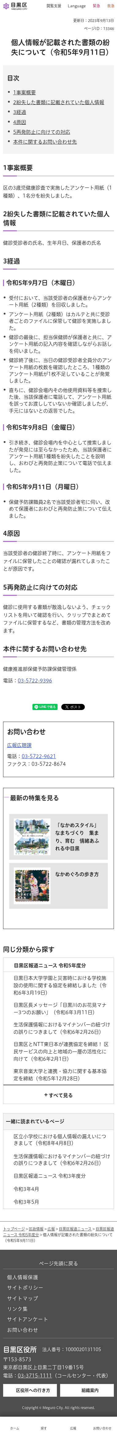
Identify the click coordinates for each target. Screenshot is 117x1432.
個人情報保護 (22, 1277)
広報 (51, 1229)
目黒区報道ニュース (75, 1229)
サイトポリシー (25, 1287)
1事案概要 (24, 92)
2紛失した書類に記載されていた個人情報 (58, 102)
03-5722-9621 (39, 756)
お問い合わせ (22, 1330)
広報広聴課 (19, 745)
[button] (51, 6)
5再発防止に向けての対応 (41, 132)
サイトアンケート (27, 1319)
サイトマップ (22, 1298)
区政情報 (36, 1229)
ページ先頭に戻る (58, 1263)
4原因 (19, 122)
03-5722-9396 (35, 680)
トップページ (14, 1229)
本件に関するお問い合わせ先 (45, 141)
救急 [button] (111, 6)
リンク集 (17, 1308)
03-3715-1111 (35, 1375)
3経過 (19, 112)
